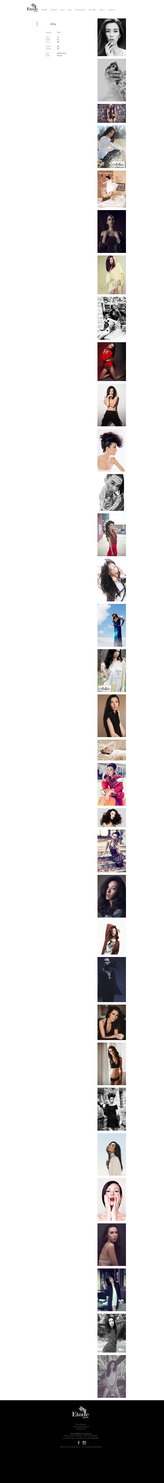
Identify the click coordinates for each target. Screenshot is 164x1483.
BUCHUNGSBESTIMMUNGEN (92, 1447)
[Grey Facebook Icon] (78, 1442)
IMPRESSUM (64, 1447)
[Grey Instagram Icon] (84, 1442)
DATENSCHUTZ (75, 1447)
